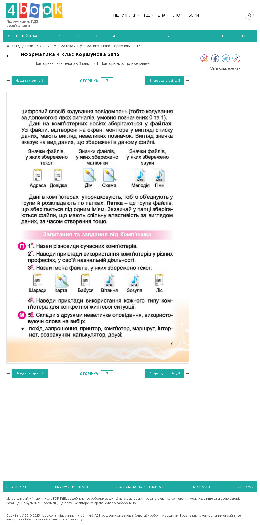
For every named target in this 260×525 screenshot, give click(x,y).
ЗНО (176, 15)
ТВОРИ (192, 15)
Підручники (125, 15)
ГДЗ (147, 15)
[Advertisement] (97, 420)
